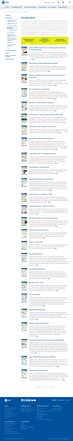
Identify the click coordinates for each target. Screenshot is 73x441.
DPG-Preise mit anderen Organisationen (10, 429)
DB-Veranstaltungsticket (58, 409)
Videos (7, 53)
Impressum (50, 438)
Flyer (8, 48)
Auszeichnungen (52, 7)
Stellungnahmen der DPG (12, 23)
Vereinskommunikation (9, 413)
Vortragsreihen (40, 416)
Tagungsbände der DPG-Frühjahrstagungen (12, 21)
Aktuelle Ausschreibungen (10, 423)
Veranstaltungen (42, 7)
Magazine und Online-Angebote (11, 56)
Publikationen (20, 11)
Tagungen (39, 409)
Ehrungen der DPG (8, 425)
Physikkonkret (10, 28)
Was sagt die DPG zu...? (11, 50)
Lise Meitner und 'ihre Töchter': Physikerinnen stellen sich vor (12, 39)
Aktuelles (8, 15)
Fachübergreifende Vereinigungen (28, 409)
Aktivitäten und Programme (30, 7)
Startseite (7, 11)
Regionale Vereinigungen (26, 411)
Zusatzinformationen (13, 30)
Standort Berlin (8, 416)
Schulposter (9, 42)
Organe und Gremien (9, 409)
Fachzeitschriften (10, 59)
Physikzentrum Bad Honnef (10, 414)
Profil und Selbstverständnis (10, 408)
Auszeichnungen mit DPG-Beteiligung (12, 433)
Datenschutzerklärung (63, 438)
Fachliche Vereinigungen (26, 408)
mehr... (33, 59)
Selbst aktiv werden (41, 408)
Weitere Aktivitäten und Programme (44, 419)
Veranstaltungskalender (58, 408)
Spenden (54, 400)
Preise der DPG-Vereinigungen (11, 431)
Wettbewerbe (39, 417)
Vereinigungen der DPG (16, 7)
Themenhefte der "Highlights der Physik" (12, 35)
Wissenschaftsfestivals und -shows (44, 411)
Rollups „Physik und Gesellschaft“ (11, 45)
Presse (53, 2)
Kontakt (6, 418)
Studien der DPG (10, 32)
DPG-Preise (7, 427)
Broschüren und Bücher (12, 25)
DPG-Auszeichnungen (9, 421)
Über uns (7, 7)
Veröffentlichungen (62, 7)
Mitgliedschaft (48, 2)
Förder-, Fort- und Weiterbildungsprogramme (42, 413)
